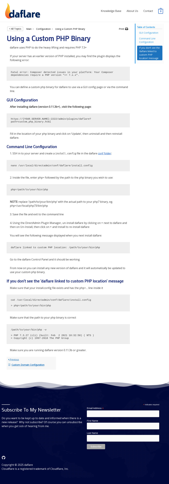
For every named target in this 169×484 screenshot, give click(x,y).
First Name (92, 421)
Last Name (92, 433)
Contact (148, 11)
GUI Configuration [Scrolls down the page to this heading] (148, 32)
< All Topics (15, 28)
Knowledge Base (111, 11)
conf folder (105, 153)
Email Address (95, 408)
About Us (132, 11)
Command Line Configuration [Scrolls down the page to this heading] (147, 40)
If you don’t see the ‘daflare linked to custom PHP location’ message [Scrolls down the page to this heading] (149, 53)
